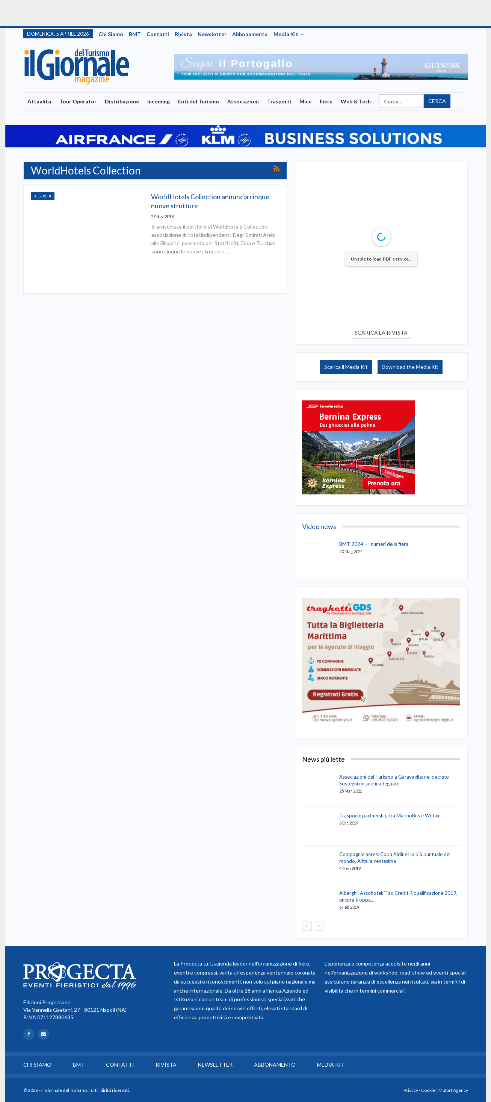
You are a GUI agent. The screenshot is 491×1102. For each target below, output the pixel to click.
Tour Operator (78, 101)
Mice (305, 101)
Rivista (183, 34)
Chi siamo (110, 34)
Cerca (437, 101)
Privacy (410, 1090)
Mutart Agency (453, 1090)
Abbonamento (250, 34)
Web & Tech (356, 101)
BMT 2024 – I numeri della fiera (373, 544)
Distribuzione (122, 101)
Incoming (158, 101)
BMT (135, 34)
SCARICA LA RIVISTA (381, 332)
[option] (321, 67)
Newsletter (212, 34)
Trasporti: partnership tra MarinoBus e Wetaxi (390, 815)
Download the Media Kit (410, 367)
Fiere (326, 101)
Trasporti (279, 101)
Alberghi (42, 196)
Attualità (39, 101)
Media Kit (285, 34)
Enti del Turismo (198, 101)
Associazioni (243, 101)
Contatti (158, 34)
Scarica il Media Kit (346, 367)
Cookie (428, 1090)
